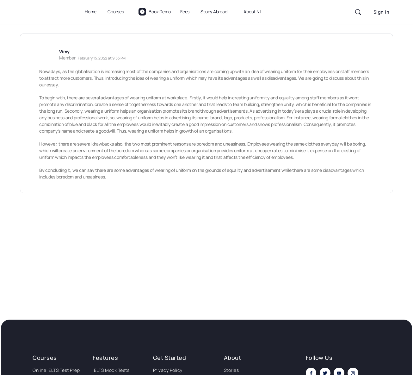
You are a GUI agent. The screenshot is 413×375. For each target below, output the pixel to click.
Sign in (381, 12)
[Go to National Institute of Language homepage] (45, 11)
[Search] (358, 12)
